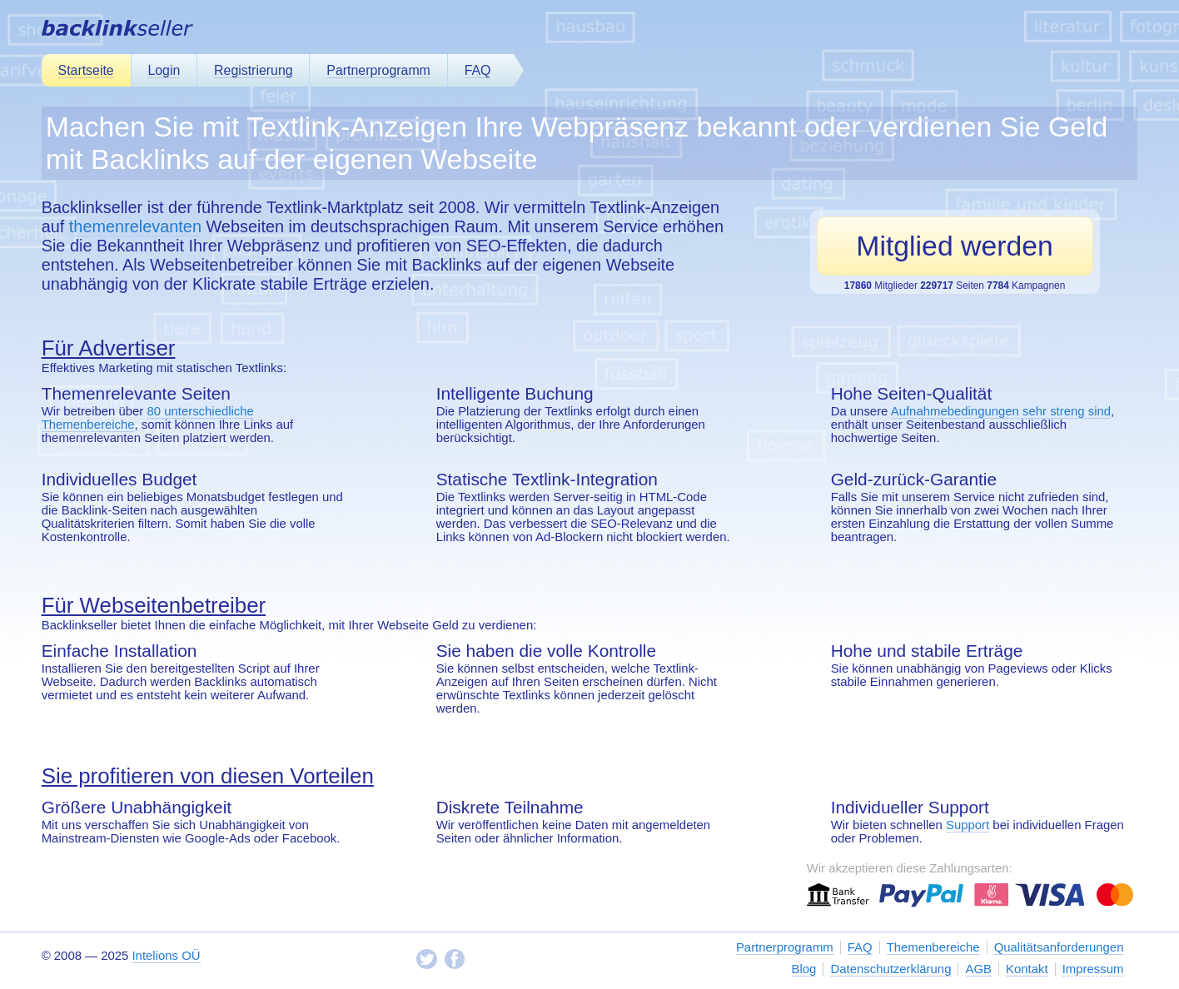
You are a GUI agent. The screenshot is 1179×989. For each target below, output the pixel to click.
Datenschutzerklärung (890, 969)
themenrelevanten (135, 226)
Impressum (1093, 969)
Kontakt (1027, 969)
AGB (979, 969)
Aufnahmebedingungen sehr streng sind (1001, 411)
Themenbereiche (933, 947)
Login (163, 70)
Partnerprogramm (378, 70)
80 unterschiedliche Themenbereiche (148, 418)
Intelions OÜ (166, 955)
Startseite (86, 70)
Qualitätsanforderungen (1059, 947)
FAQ (478, 70)
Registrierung (253, 70)
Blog (804, 969)
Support (967, 825)
